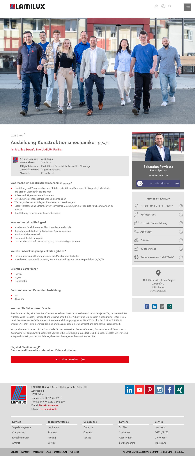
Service (51, 442)
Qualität (87, 432)
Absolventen (125, 437)
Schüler (123, 427)
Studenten (124, 432)
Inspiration (53, 427)
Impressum (160, 442)
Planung (52, 437)
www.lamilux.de (158, 290)
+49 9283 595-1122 (158, 175)
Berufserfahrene (127, 442)
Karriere (123, 421)
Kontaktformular (20, 437)
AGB (48, 451)
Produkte (52, 432)
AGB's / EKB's (162, 432)
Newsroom (160, 427)
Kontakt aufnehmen (49, 405)
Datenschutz (60, 451)
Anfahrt (16, 442)
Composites (18, 432)
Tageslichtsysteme (21, 427)
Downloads (161, 437)
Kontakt (16, 421)
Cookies (74, 451)
